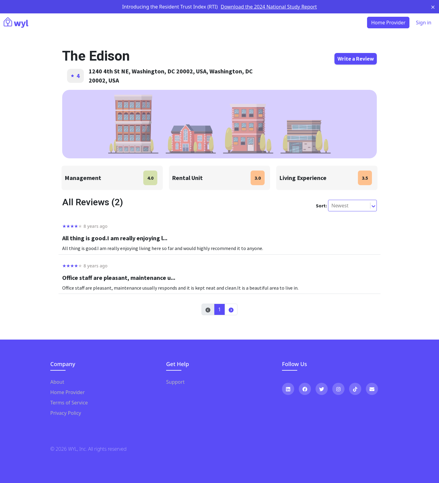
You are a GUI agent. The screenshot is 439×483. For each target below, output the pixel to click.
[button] (231, 309)
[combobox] (332, 205)
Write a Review (355, 59)
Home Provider (67, 392)
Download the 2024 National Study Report (269, 6)
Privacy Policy (65, 413)
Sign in (423, 22)
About (57, 382)
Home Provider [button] (388, 22)
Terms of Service (69, 402)
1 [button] (219, 309)
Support (175, 382)
